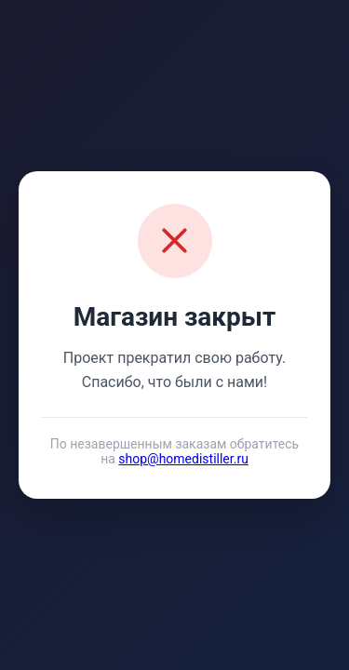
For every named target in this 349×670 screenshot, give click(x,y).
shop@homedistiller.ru (183, 458)
